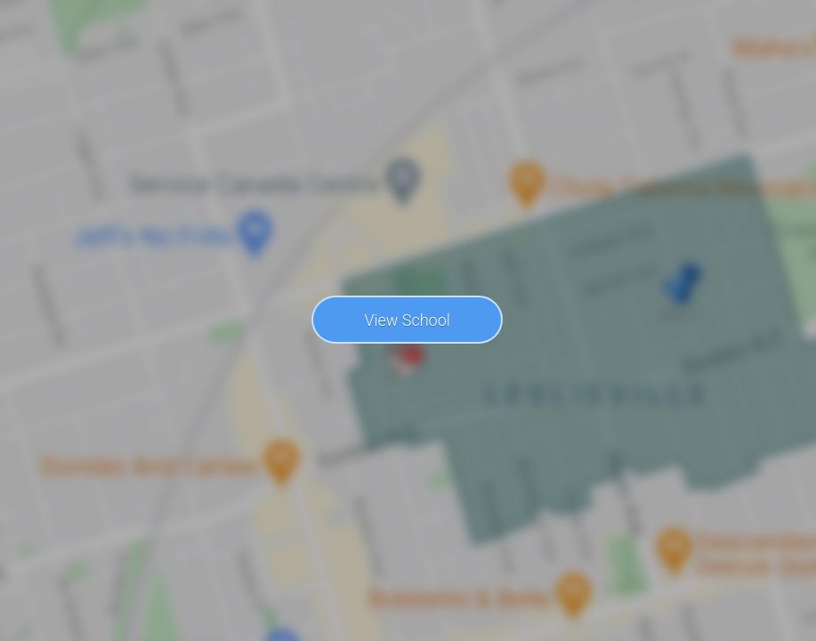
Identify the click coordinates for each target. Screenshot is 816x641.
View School (406, 320)
